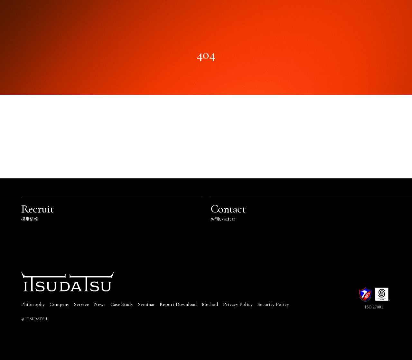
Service (81, 304)
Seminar (146, 304)
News (100, 304)
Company (59, 304)
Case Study (121, 304)
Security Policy (273, 304)
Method (210, 304)
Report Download (178, 304)
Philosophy (33, 304)
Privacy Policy (238, 304)
